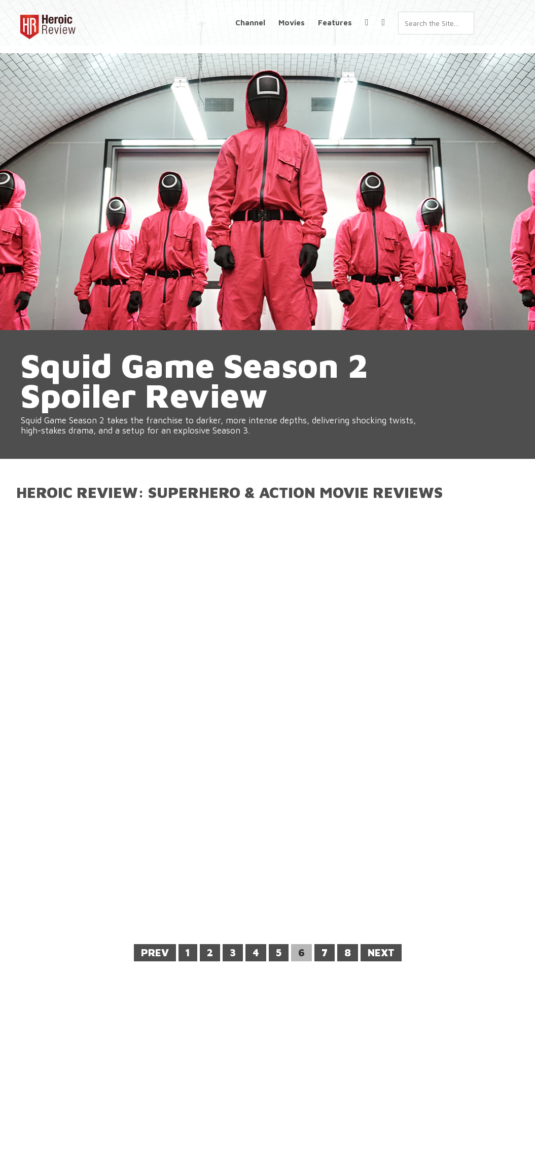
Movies (291, 22)
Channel (250, 22)
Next (381, 952)
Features (335, 22)
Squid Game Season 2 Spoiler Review (218, 394)
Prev (155, 952)
